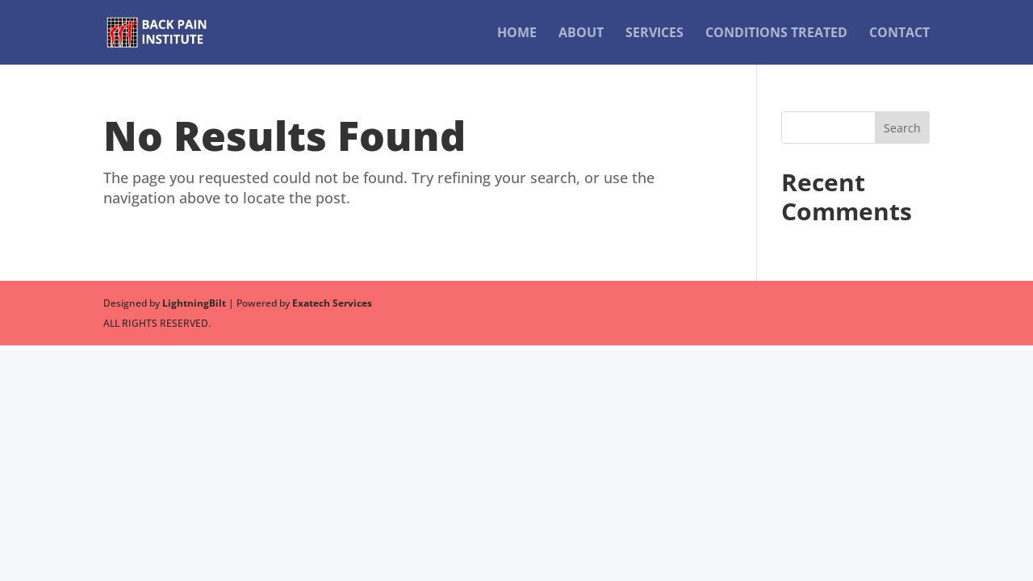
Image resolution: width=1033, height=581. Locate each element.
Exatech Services (332, 303)
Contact (899, 34)
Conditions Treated (776, 34)
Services (654, 34)
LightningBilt (194, 303)
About (581, 34)
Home (517, 34)
